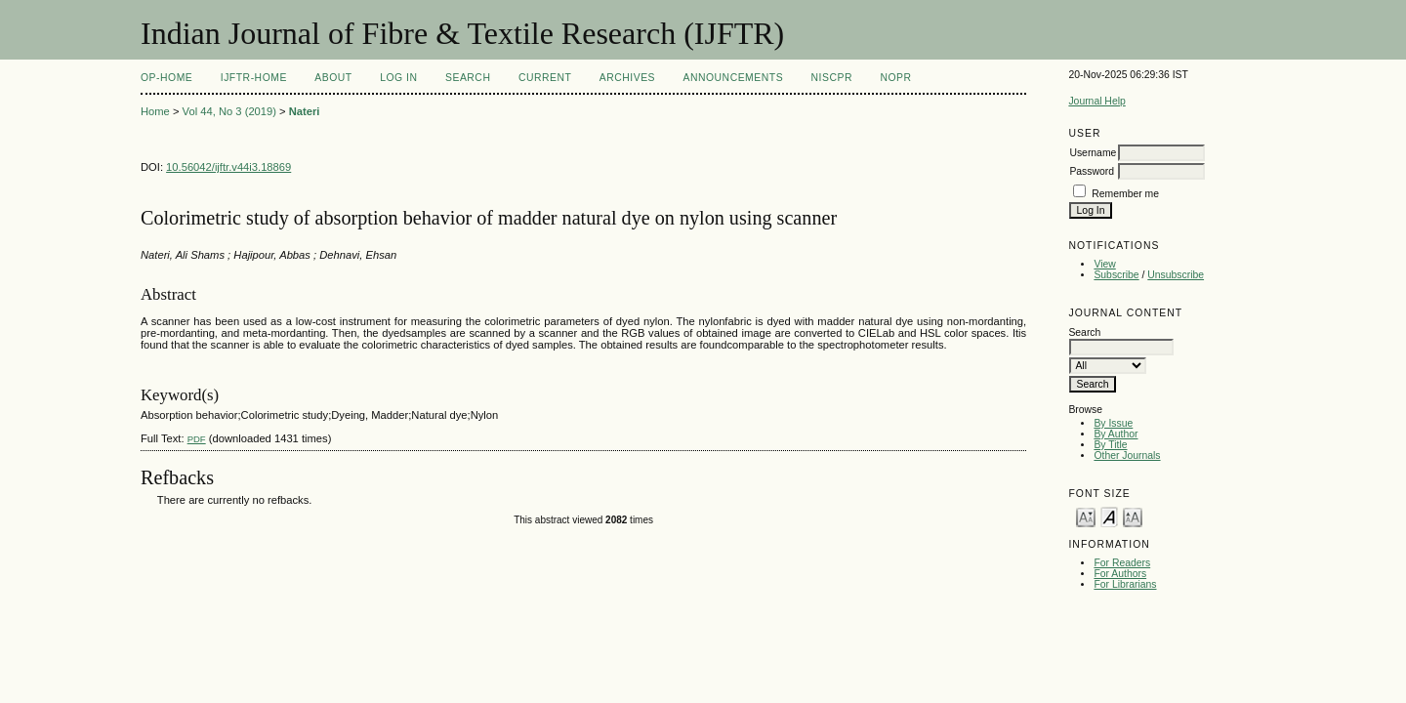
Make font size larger (1132, 516)
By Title (1110, 444)
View (1104, 264)
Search (467, 77)
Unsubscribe (1175, 274)
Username (1092, 152)
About (333, 77)
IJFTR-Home (254, 77)
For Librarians (1125, 584)
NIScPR (831, 77)
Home (155, 111)
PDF (196, 439)
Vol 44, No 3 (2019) (229, 111)
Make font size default (1109, 516)
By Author (1115, 434)
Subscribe (1116, 274)
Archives (627, 77)
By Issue (1113, 423)
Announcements (733, 77)
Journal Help (1096, 101)
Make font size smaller (1086, 516)
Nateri (304, 111)
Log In (398, 77)
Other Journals (1127, 455)
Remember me (1125, 193)
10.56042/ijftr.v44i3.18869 (228, 167)
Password (1091, 171)
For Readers (1122, 563)
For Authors (1120, 573)
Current (544, 77)
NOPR (895, 77)
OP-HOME (166, 77)
